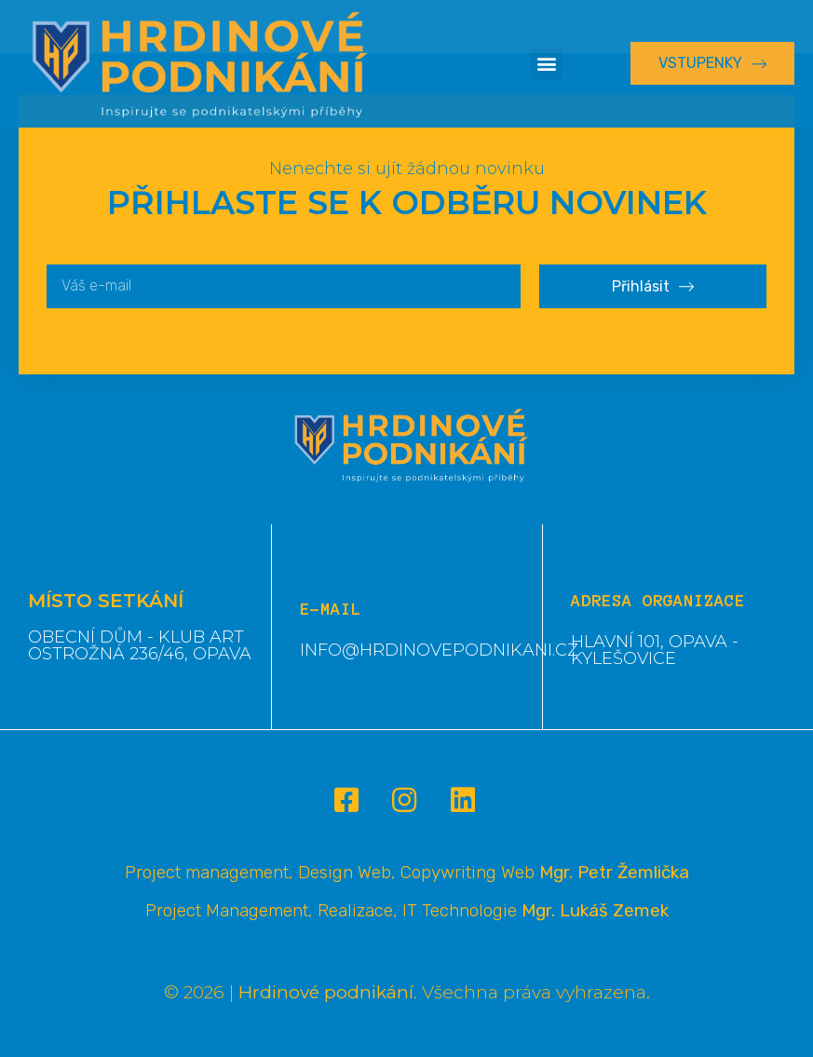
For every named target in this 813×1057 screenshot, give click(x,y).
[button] (546, 63)
